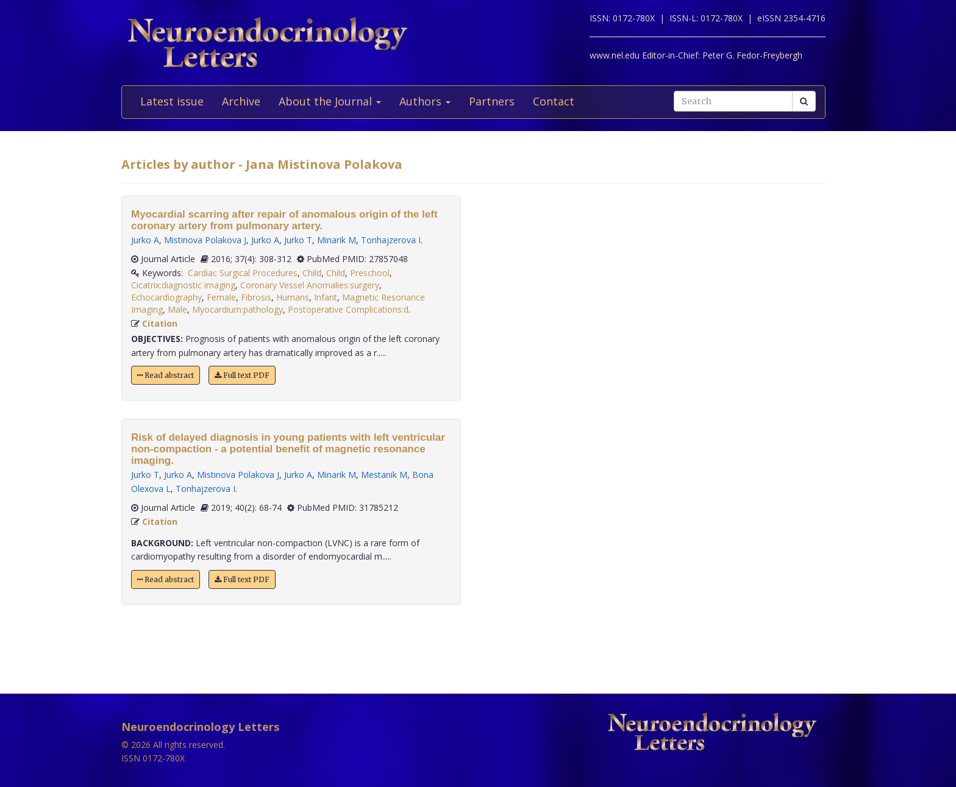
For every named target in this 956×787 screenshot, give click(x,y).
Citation (159, 323)
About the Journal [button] (330, 101)
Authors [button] (425, 101)
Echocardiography (166, 297)
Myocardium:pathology (237, 309)
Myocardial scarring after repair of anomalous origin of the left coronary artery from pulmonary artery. (284, 220)
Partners (492, 101)
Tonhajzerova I (391, 240)
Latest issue (172, 101)
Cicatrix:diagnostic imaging (183, 285)
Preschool (370, 273)
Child (311, 273)
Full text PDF (242, 375)
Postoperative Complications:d (348, 309)
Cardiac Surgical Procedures (243, 273)
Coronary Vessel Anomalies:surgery (309, 285)
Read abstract (165, 375)
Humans (292, 297)
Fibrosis (256, 297)
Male (177, 309)
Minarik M (336, 240)
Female (221, 297)
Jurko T (298, 240)
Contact (553, 101)
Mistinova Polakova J (205, 240)
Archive (241, 101)
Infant (325, 297)
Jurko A (145, 240)
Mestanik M (384, 474)
